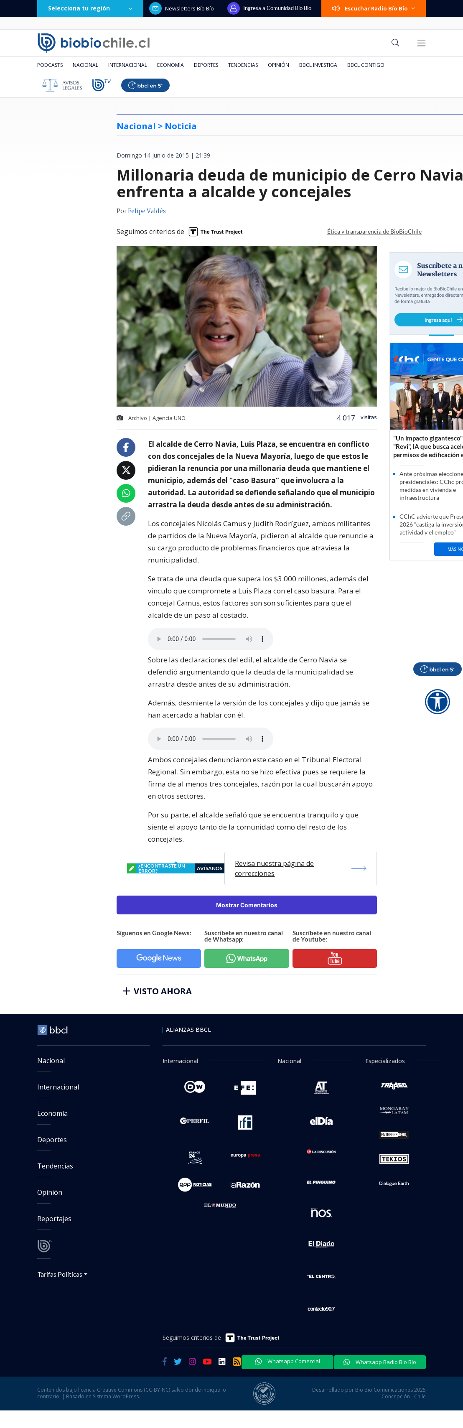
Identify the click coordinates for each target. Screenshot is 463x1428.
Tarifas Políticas (60, 1274)
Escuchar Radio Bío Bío (373, 8)
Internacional (127, 65)
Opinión (278, 65)
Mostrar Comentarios (246, 905)
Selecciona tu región (90, 8)
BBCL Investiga (318, 65)
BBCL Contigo (365, 65)
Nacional (85, 65)
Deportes (206, 65)
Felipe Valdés (147, 211)
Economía (170, 65)
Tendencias (243, 65)
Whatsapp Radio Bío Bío (379, 1362)
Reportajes (54, 1218)
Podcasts (50, 65)
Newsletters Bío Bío (181, 8)
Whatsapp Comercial (287, 1361)
